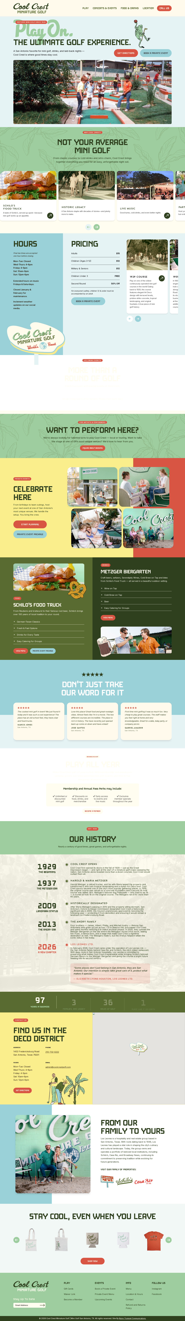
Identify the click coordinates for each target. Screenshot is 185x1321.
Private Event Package (30, 534)
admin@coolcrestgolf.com (58, 1067)
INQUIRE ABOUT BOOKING (92, 448)
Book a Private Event (156, 53)
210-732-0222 (52, 1052)
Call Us (164, 8)
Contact (129, 1299)
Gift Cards (68, 1288)
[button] (88, 227)
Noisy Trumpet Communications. (132, 1318)
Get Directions (126, 53)
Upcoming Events (103, 1299)
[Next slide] (168, 1240)
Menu (128, 1288)
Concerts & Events (105, 8)
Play (85, 8)
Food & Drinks (130, 8)
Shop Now (93, 1261)
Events (99, 1283)
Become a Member (92, 811)
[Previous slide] (16, 1240)
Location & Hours (134, 1294)
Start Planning (30, 524)
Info (128, 1283)
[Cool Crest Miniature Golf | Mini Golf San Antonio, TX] (31, 8)
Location (148, 8)
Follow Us (158, 1283)
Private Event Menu (104, 1294)
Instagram (157, 1288)
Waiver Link (69, 1294)
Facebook (157, 1294)
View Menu (20, 651)
